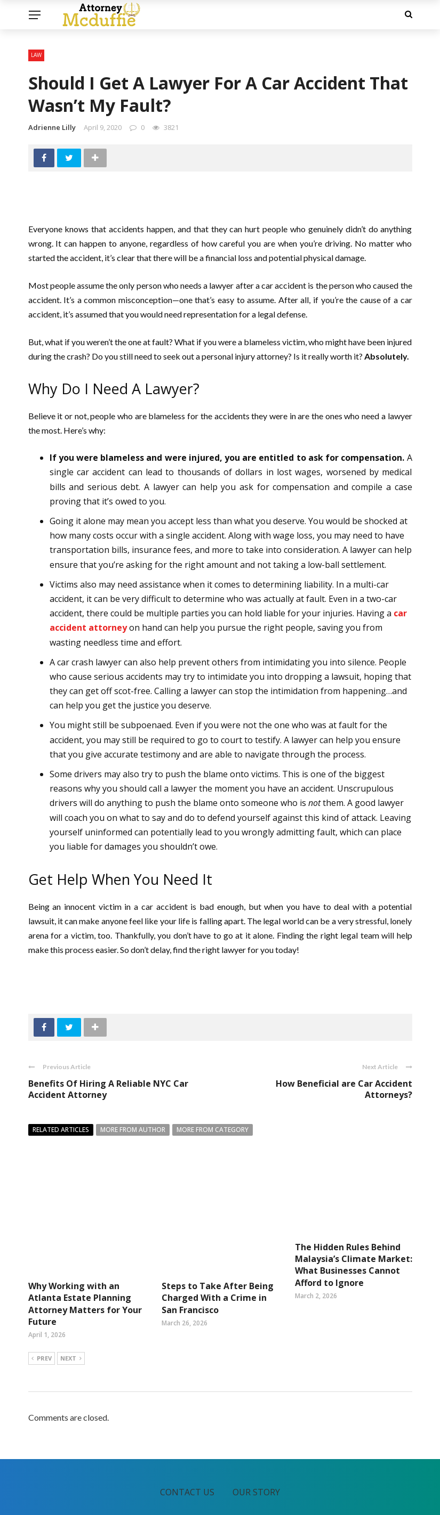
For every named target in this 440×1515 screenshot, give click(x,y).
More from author (132, 1129)
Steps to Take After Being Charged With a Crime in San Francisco (218, 1259)
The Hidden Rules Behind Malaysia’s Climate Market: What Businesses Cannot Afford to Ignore (353, 1265)
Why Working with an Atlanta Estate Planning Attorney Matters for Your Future (85, 1265)
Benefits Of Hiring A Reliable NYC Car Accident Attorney (108, 1089)
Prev (41, 1320)
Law (36, 55)
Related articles (61, 1129)
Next (71, 1320)
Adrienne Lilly (52, 127)
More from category (213, 1129)
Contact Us (187, 1453)
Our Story (256, 1453)
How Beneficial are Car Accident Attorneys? (344, 1089)
